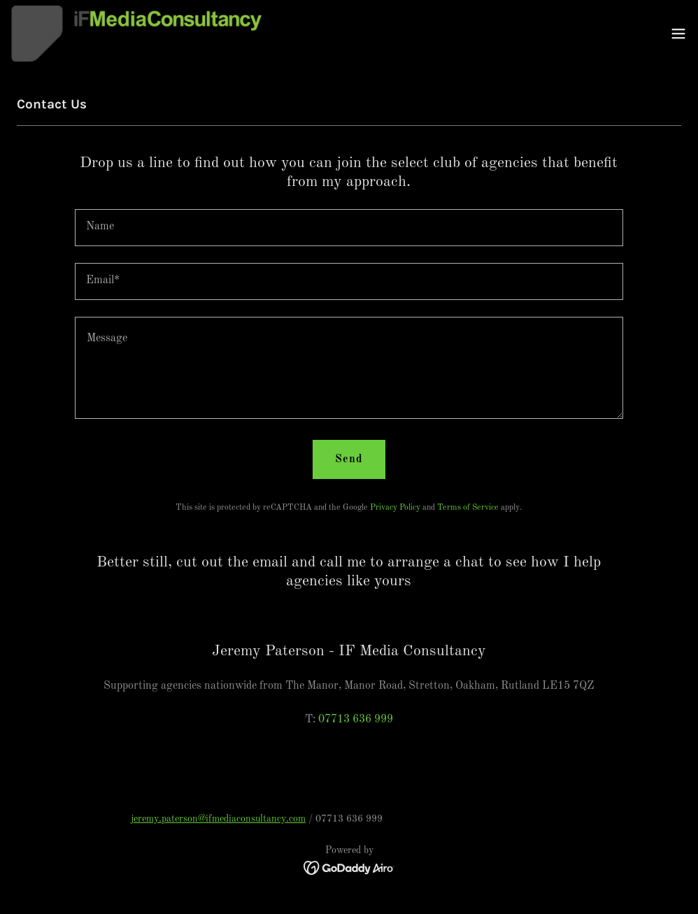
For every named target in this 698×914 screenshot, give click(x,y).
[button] (678, 34)
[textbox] (349, 227)
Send (349, 459)
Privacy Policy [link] (395, 508)
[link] (136, 34)
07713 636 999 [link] (355, 719)
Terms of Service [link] (468, 508)
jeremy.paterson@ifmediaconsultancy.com (218, 819)
